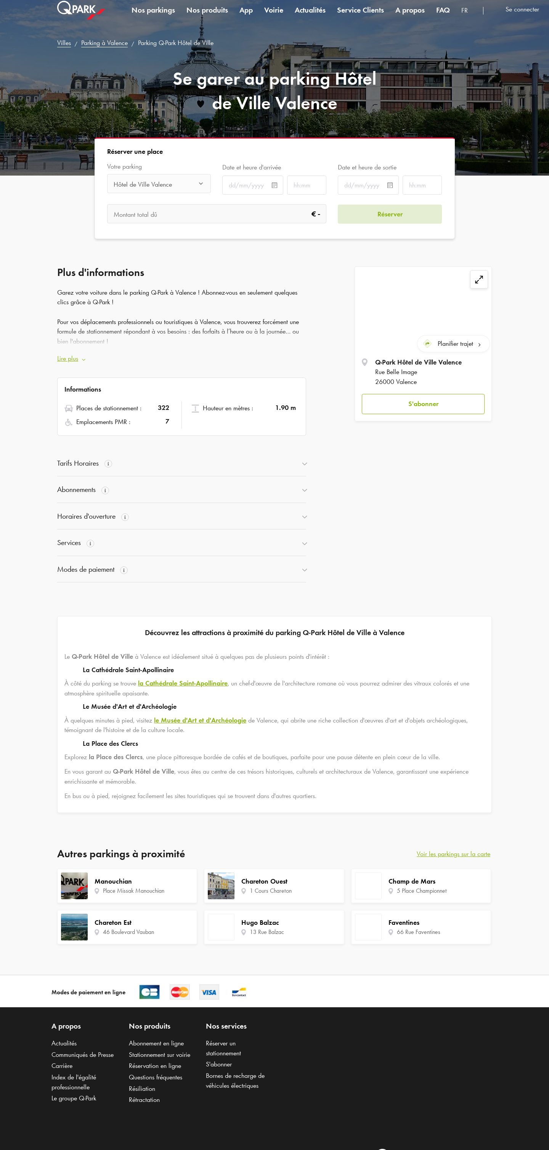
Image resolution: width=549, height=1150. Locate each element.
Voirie (273, 16)
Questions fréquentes (155, 1077)
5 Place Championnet (422, 890)
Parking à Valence (104, 43)
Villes (64, 43)
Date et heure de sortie (367, 167)
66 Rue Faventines (418, 931)
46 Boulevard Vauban (128, 931)
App (246, 16)
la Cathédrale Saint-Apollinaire (183, 683)
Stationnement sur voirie (159, 1054)
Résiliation (142, 1088)
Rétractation (144, 1099)
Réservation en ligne (155, 1065)
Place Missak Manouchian (133, 890)
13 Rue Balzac (267, 931)
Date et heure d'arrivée (251, 167)
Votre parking (124, 167)
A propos (410, 16)
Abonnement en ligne (156, 1043)
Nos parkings (153, 16)
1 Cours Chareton (271, 890)
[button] (423, 404)
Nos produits (207, 16)
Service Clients (360, 16)
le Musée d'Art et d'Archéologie (200, 720)
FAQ (443, 16)
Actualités (310, 16)
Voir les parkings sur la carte (453, 854)
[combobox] (469, 18)
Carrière (61, 1065)
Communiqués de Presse (82, 1054)
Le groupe (73, 1098)
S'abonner (423, 403)
